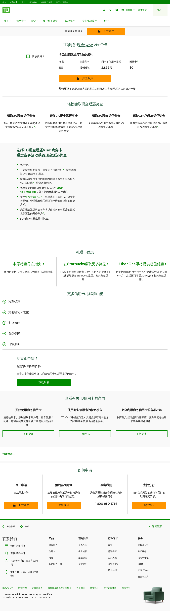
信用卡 (21, 21)
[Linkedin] (36, 604)
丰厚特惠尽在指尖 (27, 253)
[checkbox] (35, 48)
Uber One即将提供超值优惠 (141, 253)
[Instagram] (20, 604)
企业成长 (82, 538)
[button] (104, 10)
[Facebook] (13, 604)
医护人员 (112, 544)
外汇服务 (142, 538)
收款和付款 (143, 532)
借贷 (34, 21)
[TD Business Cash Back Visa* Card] (106, 31)
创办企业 (82, 532)
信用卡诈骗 (143, 544)
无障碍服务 (37, 575)
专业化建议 (89, 21)
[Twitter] (6, 604)
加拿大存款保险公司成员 (59, 575)
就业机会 (94, 575)
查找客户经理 (15, 540)
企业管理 (82, 544)
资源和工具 (143, 563)
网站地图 (126, 575)
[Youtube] (28, 604)
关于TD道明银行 (63, 2)
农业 (110, 532)
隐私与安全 (7, 575)
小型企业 (14, 2)
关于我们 (80, 575)
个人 (4, 2)
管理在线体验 (110, 575)
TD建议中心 (143, 557)
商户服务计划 (51, 21)
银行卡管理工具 (34, 186)
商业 (23, 2)
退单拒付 (142, 551)
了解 (105, 21)
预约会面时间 (15, 532)
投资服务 (33, 2)
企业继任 (82, 551)
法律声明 (7, 441)
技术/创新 (113, 557)
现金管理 (71, 21)
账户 (7, 21)
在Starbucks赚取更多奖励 (85, 253)
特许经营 (112, 538)
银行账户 (53, 532)
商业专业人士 (114, 551)
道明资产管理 (46, 2)
